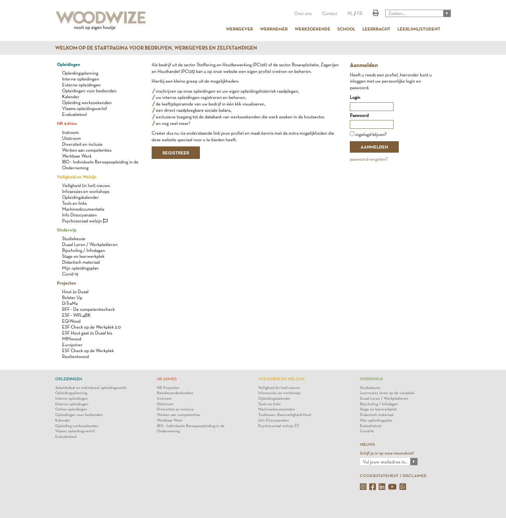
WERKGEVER (239, 29)
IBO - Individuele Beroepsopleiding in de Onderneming (191, 429)
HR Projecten (168, 387)
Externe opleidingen (81, 84)
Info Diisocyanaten (79, 215)
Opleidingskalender (80, 197)
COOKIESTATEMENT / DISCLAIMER (393, 475)
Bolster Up (72, 297)
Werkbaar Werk (77, 156)
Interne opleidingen (80, 79)
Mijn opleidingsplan (80, 268)
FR (359, 13)
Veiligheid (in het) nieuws (86, 185)
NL (350, 13)
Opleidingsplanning (80, 73)
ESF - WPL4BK (76, 315)
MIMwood (71, 338)
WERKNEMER (274, 29)
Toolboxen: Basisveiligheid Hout (284, 415)
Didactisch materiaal (81, 262)
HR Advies (67, 123)
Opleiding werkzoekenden (87, 102)
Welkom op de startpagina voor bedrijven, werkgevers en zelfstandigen (156, 48)
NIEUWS (367, 444)
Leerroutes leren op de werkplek (387, 393)
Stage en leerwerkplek (83, 256)
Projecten (66, 283)
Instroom (70, 132)
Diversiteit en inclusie (82, 144)
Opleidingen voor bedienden (89, 90)
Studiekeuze (73, 238)
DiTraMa (70, 303)
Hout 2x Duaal (75, 291)
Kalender (70, 96)
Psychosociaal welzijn (85, 220)
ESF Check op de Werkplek (88, 350)
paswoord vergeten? (369, 159)
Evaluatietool (74, 114)
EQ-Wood (71, 321)
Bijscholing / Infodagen (83, 250)
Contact (329, 13)
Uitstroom (71, 138)
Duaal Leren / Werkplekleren (90, 244)
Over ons (303, 13)
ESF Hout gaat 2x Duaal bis (87, 333)
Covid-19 (70, 274)
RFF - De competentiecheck (88, 309)
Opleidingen (68, 64)
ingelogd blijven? (371, 134)
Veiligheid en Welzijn (76, 176)
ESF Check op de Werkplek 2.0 (91, 327)
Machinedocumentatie (83, 209)
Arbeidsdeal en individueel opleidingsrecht (90, 387)
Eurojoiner (72, 344)
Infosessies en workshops (85, 191)
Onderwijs (66, 229)
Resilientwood (75, 356)
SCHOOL (346, 29)
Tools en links (74, 203)
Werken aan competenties (86, 150)
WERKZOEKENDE (312, 29)
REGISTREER (175, 152)
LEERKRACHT (376, 29)
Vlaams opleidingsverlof (84, 108)
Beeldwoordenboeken (175, 393)
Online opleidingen (71, 409)
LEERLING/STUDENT (418, 29)
